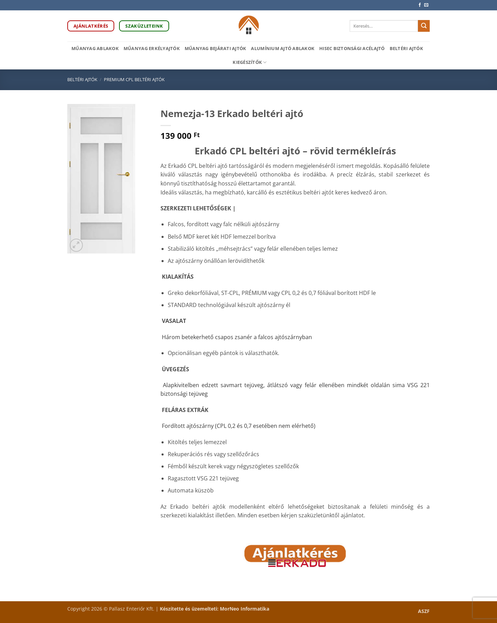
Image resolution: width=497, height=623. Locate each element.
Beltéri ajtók (406, 48)
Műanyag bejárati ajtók (215, 48)
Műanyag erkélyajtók (152, 48)
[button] (76, 245)
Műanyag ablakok (95, 48)
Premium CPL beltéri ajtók (134, 79)
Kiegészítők (249, 62)
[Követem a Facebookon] (420, 5)
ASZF (424, 611)
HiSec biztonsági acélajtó (351, 48)
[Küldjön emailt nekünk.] (426, 5)
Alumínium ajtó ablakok (282, 48)
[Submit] (424, 26)
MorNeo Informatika (244, 608)
